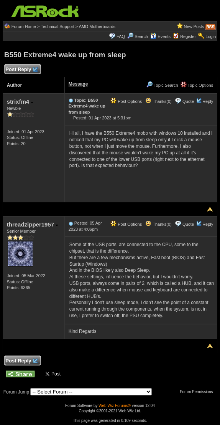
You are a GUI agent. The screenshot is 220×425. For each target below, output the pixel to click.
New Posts (194, 26)
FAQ (121, 36)
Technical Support (57, 26)
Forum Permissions (198, 392)
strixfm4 (20, 101)
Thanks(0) (158, 101)
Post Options (126, 101)
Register (188, 36)
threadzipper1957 (33, 224)
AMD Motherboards (97, 26)
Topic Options (197, 85)
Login (210, 36)
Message (78, 84)
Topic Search (162, 85)
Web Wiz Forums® (115, 406)
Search (141, 36)
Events (160, 36)
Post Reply (21, 69)
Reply (207, 101)
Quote (188, 101)
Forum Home (23, 26)
